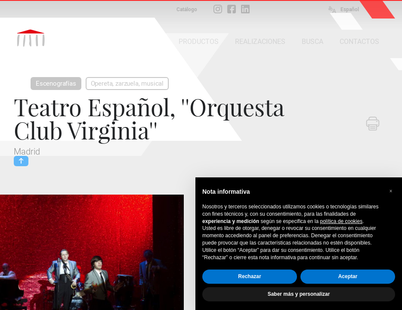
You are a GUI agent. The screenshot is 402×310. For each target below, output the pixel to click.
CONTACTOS (359, 41)
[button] (391, 191)
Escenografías (56, 83)
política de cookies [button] (341, 221)
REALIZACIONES (260, 41)
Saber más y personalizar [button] (299, 294)
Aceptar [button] (348, 276)
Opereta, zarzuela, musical (127, 83)
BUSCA (312, 41)
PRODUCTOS (199, 41)
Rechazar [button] (249, 276)
